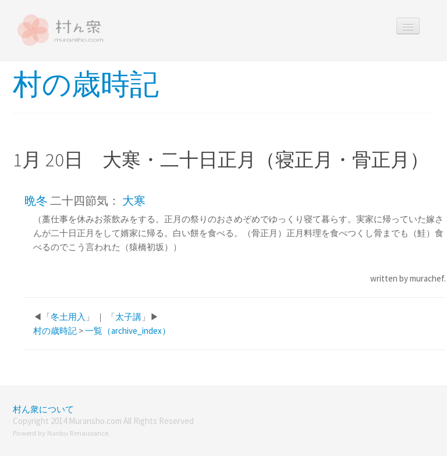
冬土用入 (68, 316)
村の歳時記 (86, 84)
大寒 (134, 200)
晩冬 (36, 200)
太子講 (128, 316)
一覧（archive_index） (128, 330)
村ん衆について (43, 409)
